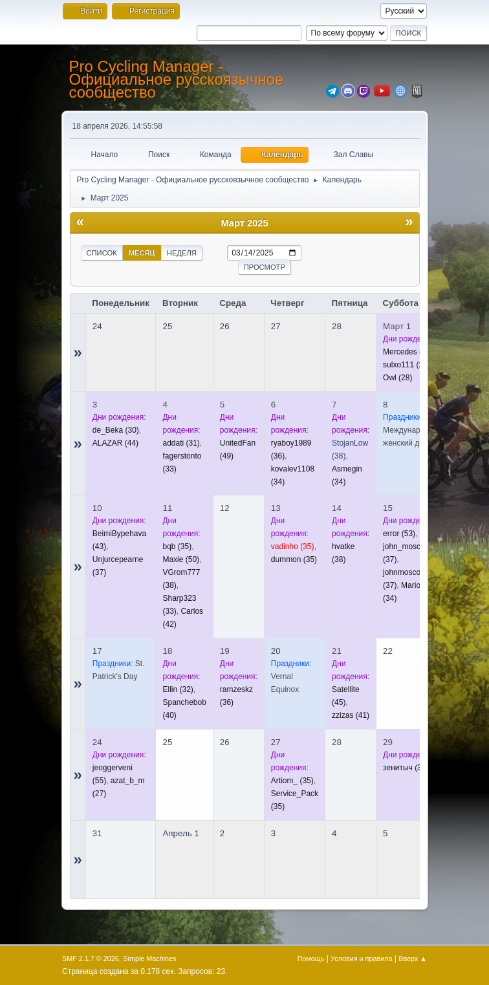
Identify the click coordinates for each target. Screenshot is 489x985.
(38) (405, 767)
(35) (176, 546)
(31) (180, 443)
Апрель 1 (180, 833)
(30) (115, 430)
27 (276, 326)
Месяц (142, 253)
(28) (406, 364)
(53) (399, 533)
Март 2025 (244, 223)
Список (102, 253)
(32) (408, 351)
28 (337, 326)
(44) (115, 443)
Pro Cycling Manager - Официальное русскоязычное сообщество (176, 79)
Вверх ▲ (412, 958)
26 (225, 326)
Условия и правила (361, 958)
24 (97, 326)
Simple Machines (149, 958)
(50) (180, 559)
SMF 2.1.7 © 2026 (90, 958)
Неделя (182, 253)
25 (167, 326)
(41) (350, 715)
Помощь (311, 958)
